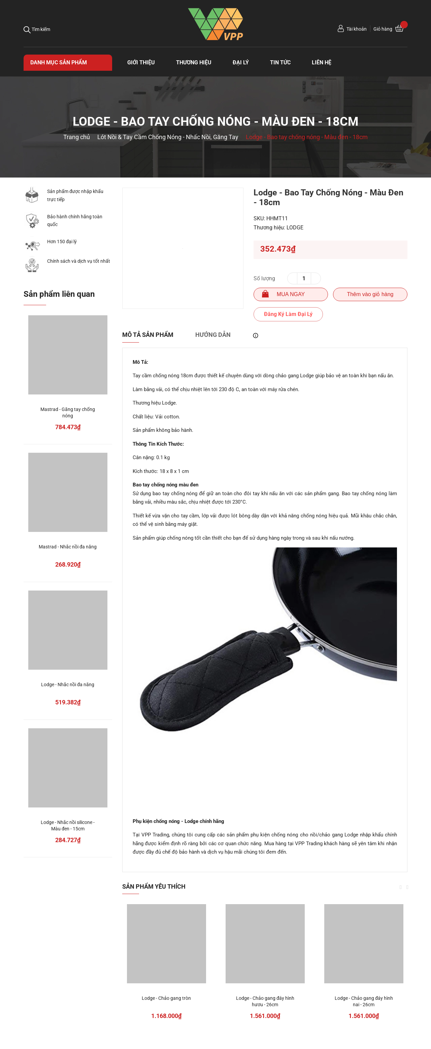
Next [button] (407, 887)
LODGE (295, 227)
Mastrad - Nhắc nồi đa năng (68, 546)
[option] (182, 248)
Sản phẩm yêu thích (154, 886)
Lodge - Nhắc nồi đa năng (67, 684)
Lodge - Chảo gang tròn (166, 998)
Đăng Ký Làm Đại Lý (288, 314)
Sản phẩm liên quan (59, 294)
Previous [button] (401, 887)
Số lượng (264, 278)
